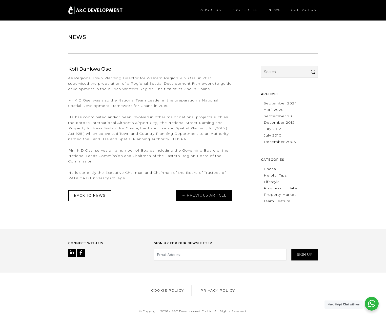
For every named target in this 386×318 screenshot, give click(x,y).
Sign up (304, 254)
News (274, 9)
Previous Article (204, 195)
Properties (244, 9)
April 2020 (274, 109)
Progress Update (280, 188)
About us (211, 9)
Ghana (270, 169)
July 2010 (273, 135)
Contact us (303, 9)
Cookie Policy (167, 290)
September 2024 (280, 103)
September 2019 (280, 116)
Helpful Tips (275, 175)
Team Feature (277, 201)
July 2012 (272, 129)
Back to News (89, 195)
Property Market (280, 194)
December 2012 (279, 122)
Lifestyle (272, 181)
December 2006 (280, 141)
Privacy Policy (217, 290)
